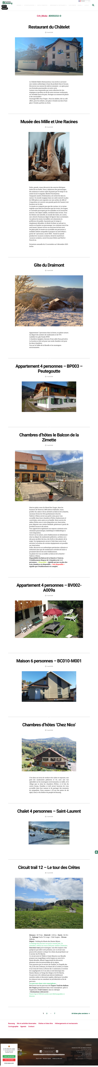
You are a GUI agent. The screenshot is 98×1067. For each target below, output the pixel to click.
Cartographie (72, 5)
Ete (4, 6)
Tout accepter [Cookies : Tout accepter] (9, 1056)
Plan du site (39, 1060)
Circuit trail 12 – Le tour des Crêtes (49, 868)
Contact (86, 5)
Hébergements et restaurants (66, 1025)
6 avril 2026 (50, 34)
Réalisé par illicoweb (57, 1060)
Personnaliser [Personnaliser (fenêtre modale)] (9, 1063)
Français (82, 1)
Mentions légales (47, 1060)
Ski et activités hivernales (26, 1025)
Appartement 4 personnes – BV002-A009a (49, 589)
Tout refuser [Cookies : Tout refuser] (9, 1060)
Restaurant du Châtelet (48, 28)
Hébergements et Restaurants (58, 5)
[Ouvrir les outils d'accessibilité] (96, 852)
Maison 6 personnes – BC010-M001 (49, 662)
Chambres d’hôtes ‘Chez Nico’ (49, 726)
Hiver (4, 8)
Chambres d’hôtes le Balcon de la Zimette (49, 439)
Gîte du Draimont (49, 266)
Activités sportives (30, 5)
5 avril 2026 (50, 272)
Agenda (80, 5)
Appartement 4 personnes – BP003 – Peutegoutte (49, 370)
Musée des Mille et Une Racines (49, 123)
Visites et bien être (42, 5)
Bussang (20, 5)
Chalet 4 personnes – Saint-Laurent (49, 812)
